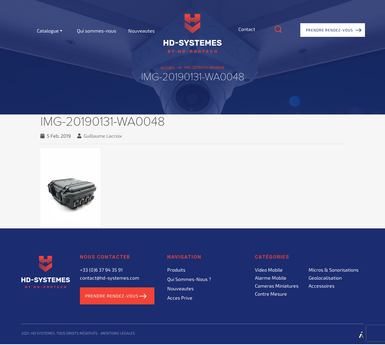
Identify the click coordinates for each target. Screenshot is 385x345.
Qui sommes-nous (96, 31)
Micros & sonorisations (334, 270)
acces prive (179, 298)
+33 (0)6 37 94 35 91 (101, 270)
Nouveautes (141, 31)
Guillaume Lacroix (103, 136)
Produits (176, 270)
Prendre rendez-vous (329, 30)
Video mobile (269, 270)
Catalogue (48, 31)
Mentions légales (118, 334)
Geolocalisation (325, 278)
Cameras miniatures (276, 286)
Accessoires (322, 286)
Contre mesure (271, 294)
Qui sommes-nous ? (189, 279)
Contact (246, 29)
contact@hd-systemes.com (109, 278)
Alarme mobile (270, 278)
